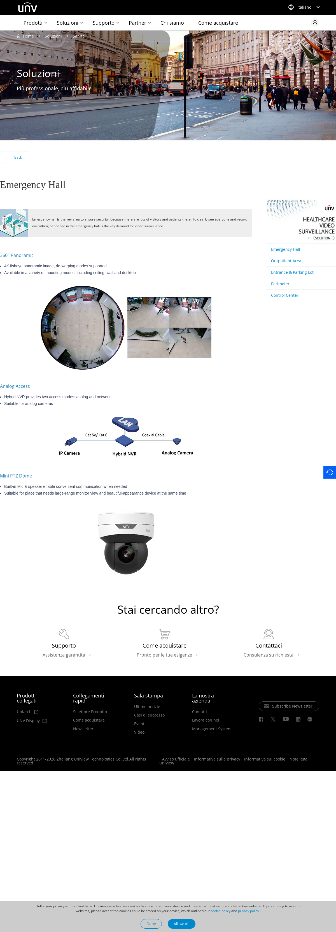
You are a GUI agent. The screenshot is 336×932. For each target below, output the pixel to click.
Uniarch (27, 712)
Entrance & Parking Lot (292, 272)
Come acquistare (218, 22)
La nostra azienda (203, 699)
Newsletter (83, 729)
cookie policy (220, 910)
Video (139, 733)
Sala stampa (148, 696)
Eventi (140, 724)
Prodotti (33, 22)
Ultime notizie (147, 707)
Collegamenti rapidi (88, 699)
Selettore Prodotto (90, 712)
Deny (151, 923)
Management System (212, 729)
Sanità (79, 36)
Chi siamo (172, 22)
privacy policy (248, 910)
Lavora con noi (205, 721)
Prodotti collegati (27, 699)
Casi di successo (149, 716)
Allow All (182, 923)
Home (28, 36)
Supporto (104, 22)
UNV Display (31, 721)
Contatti (199, 712)
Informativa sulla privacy (217, 759)
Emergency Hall (285, 249)
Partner (137, 22)
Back (18, 158)
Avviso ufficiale (176, 759)
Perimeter (280, 284)
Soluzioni (67, 22)
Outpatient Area (286, 261)
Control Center (284, 295)
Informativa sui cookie (264, 759)
